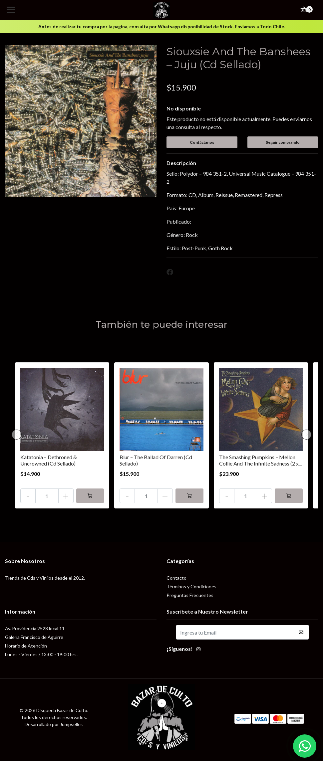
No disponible (183, 108)
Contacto (176, 578)
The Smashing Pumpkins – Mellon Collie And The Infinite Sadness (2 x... (260, 460)
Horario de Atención (26, 646)
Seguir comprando (283, 142)
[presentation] (17, 435)
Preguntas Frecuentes (189, 595)
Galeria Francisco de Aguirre (34, 637)
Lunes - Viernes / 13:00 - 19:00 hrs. (41, 654)
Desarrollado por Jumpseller (53, 724)
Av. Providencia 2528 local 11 (35, 628)
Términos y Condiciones (191, 586)
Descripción (181, 163)
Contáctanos (202, 142)
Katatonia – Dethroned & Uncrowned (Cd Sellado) (48, 460)
